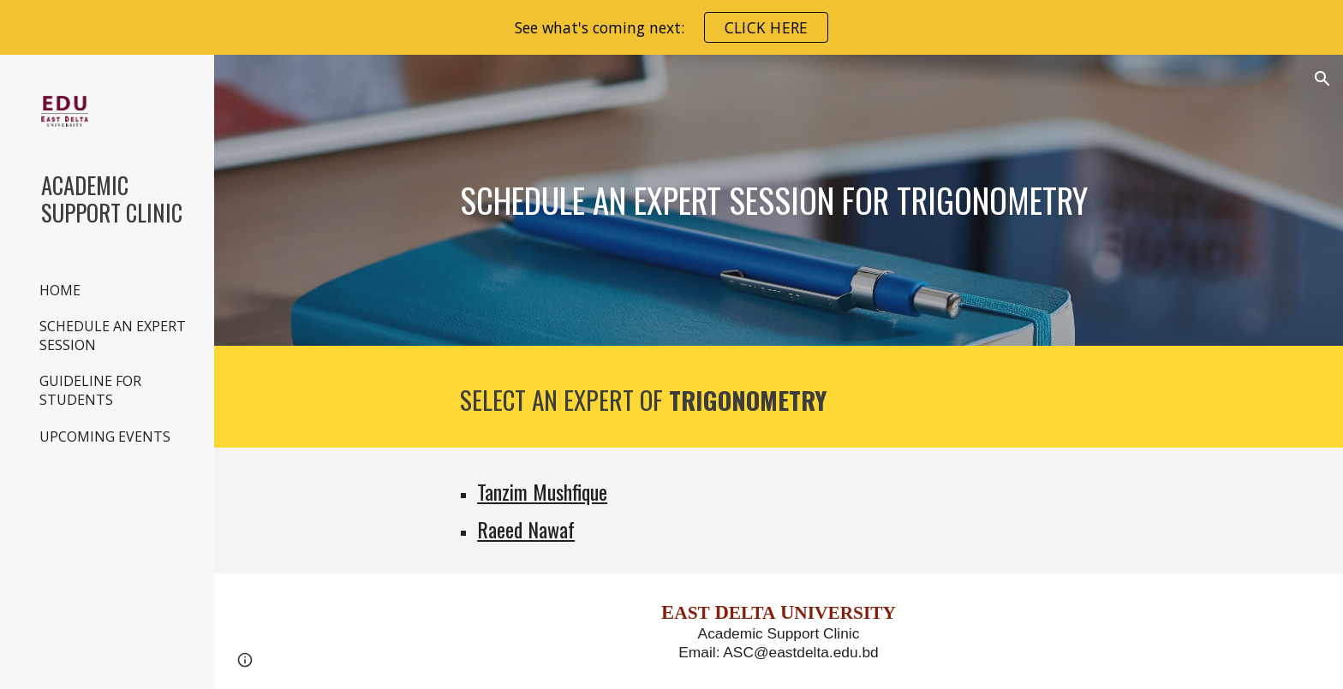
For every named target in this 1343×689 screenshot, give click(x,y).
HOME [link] (60, 290)
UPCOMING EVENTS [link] (104, 436)
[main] (778, 200)
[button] (1322, 78)
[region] (671, 27)
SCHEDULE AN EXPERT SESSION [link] (112, 335)
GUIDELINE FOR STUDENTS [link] (90, 390)
